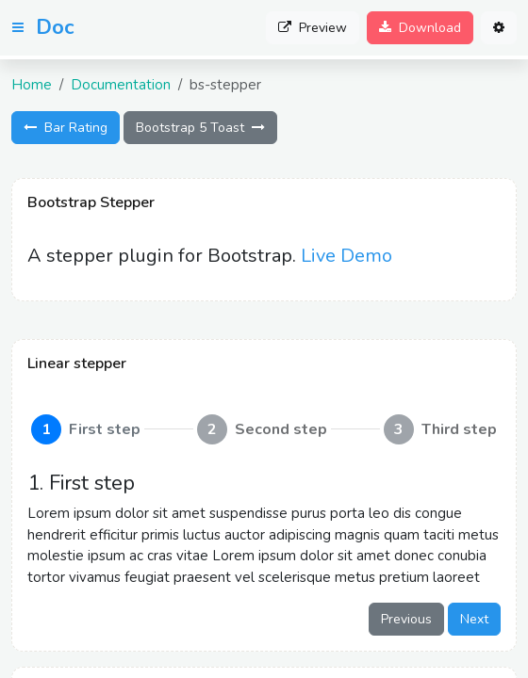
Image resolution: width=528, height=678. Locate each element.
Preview (312, 28)
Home (31, 84)
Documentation (121, 84)
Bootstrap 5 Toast (200, 128)
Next (474, 619)
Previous (406, 619)
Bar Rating (65, 128)
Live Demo (346, 255)
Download (420, 28)
